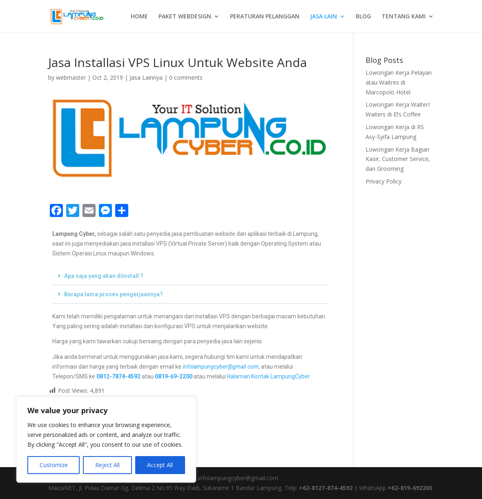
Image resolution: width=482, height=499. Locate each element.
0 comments (186, 77)
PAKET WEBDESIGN (184, 16)
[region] (106, 440)
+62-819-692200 (410, 488)
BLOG (363, 16)
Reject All (107, 465)
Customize (54, 465)
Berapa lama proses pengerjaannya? (113, 294)
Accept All (160, 465)
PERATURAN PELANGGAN (264, 16)
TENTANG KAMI (404, 16)
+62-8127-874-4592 (326, 488)
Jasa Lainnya (146, 77)
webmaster (71, 77)
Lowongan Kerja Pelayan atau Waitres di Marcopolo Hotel (399, 82)
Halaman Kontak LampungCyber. (269, 376)
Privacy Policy (384, 181)
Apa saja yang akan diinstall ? (103, 276)
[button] (190, 276)
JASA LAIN (323, 16)
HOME (139, 16)
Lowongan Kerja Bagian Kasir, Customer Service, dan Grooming (398, 159)
